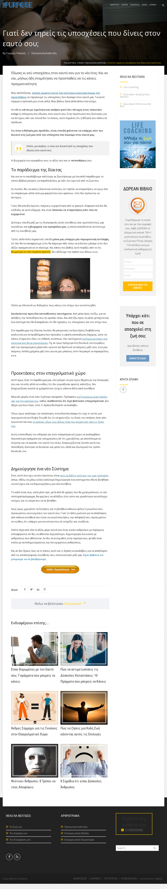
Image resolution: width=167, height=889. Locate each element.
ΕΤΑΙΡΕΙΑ (152, 8)
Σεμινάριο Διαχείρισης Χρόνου (135, 101)
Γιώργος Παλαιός (16, 58)
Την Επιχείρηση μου (19, 845)
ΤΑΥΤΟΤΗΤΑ (111, 883)
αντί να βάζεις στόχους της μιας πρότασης (84, 481)
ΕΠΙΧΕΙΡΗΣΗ (135, 8)
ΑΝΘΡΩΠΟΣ (114, 8)
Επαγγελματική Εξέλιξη (76, 838)
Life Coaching (131, 92)
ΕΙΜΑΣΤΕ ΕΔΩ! (137, 363)
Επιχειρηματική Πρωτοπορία (79, 845)
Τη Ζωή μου (15, 832)
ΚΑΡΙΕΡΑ (125, 8)
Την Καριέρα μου (18, 838)
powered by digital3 (152, 883)
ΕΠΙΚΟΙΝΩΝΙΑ (129, 883)
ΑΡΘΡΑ (144, 8)
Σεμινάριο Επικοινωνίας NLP (135, 110)
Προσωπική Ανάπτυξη (43, 58)
